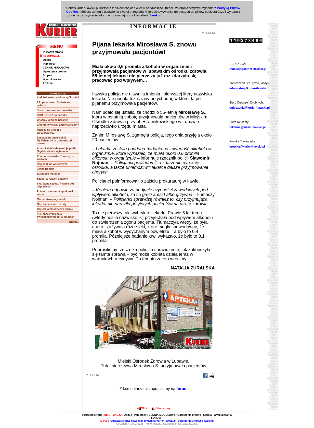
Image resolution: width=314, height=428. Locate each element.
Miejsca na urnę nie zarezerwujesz (49, 131)
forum (181, 389)
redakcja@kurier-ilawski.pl (247, 69)
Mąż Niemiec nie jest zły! (52, 204)
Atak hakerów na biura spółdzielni (58, 97)
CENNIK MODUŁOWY (56, 67)
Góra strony (160, 408)
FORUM (47, 83)
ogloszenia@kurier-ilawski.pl (249, 107)
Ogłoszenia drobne (54, 71)
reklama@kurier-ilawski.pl (247, 127)
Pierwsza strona (53, 51)
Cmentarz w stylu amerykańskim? (58, 124)
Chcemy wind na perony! (52, 119)
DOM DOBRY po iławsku (52, 115)
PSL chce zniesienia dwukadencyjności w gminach (55, 215)
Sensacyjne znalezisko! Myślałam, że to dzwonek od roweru (54, 140)
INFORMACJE (50, 55)
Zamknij (155, 15)
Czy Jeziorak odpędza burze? (55, 209)
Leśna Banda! (45, 168)
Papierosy (49, 63)
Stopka (47, 75)
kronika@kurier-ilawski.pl (247, 146)
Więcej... (74, 221)
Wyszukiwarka (52, 79)
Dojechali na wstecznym (52, 163)
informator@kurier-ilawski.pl (249, 88)
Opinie (47, 59)
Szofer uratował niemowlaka (54, 110)
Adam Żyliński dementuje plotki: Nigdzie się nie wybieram (57, 150)
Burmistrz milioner (48, 173)
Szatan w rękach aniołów (52, 178)
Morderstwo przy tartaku (52, 199)
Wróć (142, 408)
